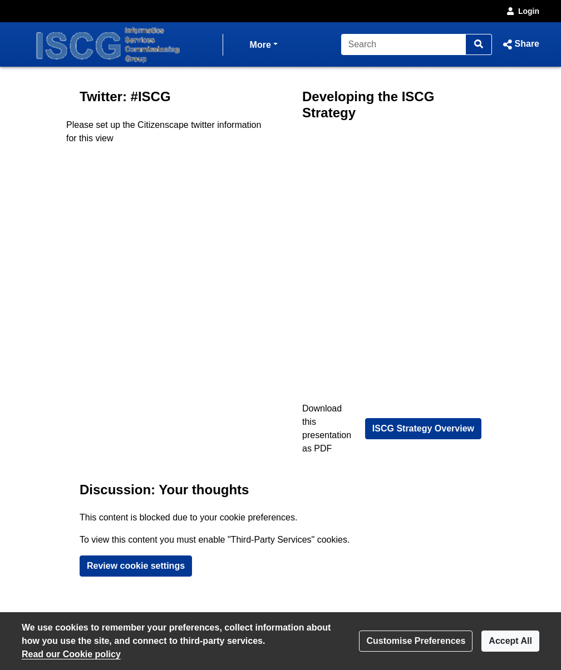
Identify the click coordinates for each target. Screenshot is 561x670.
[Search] (403, 44)
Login (522, 11)
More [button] (264, 43)
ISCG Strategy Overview (423, 428)
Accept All (510, 641)
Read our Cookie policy (71, 654)
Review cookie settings (136, 565)
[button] (520, 44)
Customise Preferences (415, 641)
